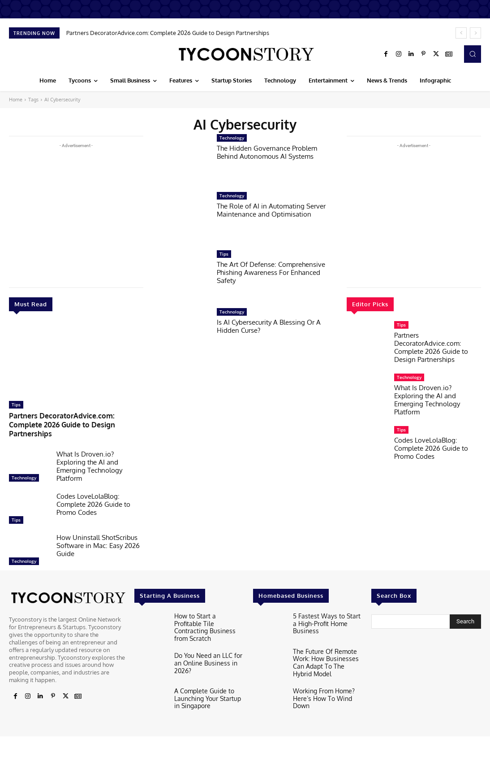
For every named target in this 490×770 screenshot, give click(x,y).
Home (15, 99)
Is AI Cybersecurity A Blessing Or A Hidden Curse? (269, 326)
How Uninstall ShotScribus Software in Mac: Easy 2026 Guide (98, 534)
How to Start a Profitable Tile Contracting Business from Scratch (207, 611)
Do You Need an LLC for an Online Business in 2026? (205, 647)
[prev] (461, 33)
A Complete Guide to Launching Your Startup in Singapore (208, 682)
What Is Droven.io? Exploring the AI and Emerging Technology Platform (89, 455)
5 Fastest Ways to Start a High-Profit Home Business (327, 608)
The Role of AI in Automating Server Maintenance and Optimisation (271, 210)
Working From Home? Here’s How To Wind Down (322, 685)
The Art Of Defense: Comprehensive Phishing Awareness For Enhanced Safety (271, 272)
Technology (24, 467)
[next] (475, 33)
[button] (472, 53)
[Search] (465, 611)
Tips (16, 404)
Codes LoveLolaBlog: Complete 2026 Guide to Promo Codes (93, 493)
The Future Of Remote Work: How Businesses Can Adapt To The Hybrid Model (325, 651)
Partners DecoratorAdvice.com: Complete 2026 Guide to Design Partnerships (167, 32)
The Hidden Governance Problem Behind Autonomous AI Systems (267, 152)
